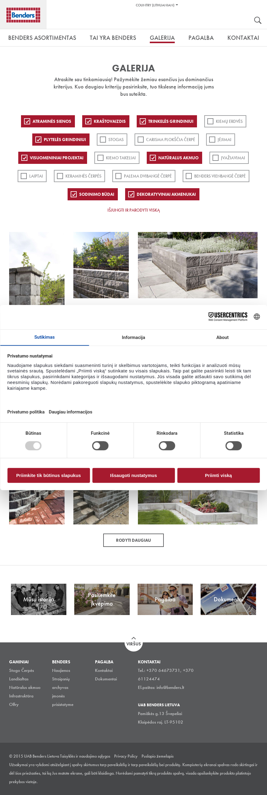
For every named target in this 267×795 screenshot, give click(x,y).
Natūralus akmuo (178, 158)
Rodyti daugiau (133, 540)
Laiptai (36, 176)
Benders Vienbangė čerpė (220, 176)
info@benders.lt (170, 687)
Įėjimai (224, 139)
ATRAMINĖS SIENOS (52, 121)
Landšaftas (18, 679)
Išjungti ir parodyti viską (133, 210)
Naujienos (61, 670)
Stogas (116, 139)
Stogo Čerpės (21, 670)
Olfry (14, 704)
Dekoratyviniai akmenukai (166, 194)
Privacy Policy (126, 756)
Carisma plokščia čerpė (170, 139)
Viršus (133, 644)
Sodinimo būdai (96, 194)
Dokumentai (106, 679)
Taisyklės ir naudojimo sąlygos (85, 756)
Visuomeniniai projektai (56, 158)
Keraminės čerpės (83, 176)
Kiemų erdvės (229, 121)
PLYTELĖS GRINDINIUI (65, 139)
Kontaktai (104, 670)
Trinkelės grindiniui (170, 121)
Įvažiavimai (233, 158)
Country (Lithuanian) (155, 5)
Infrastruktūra (21, 696)
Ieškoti (257, 21)
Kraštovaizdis (110, 121)
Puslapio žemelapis (158, 756)
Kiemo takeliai (121, 158)
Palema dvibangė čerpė (148, 176)
